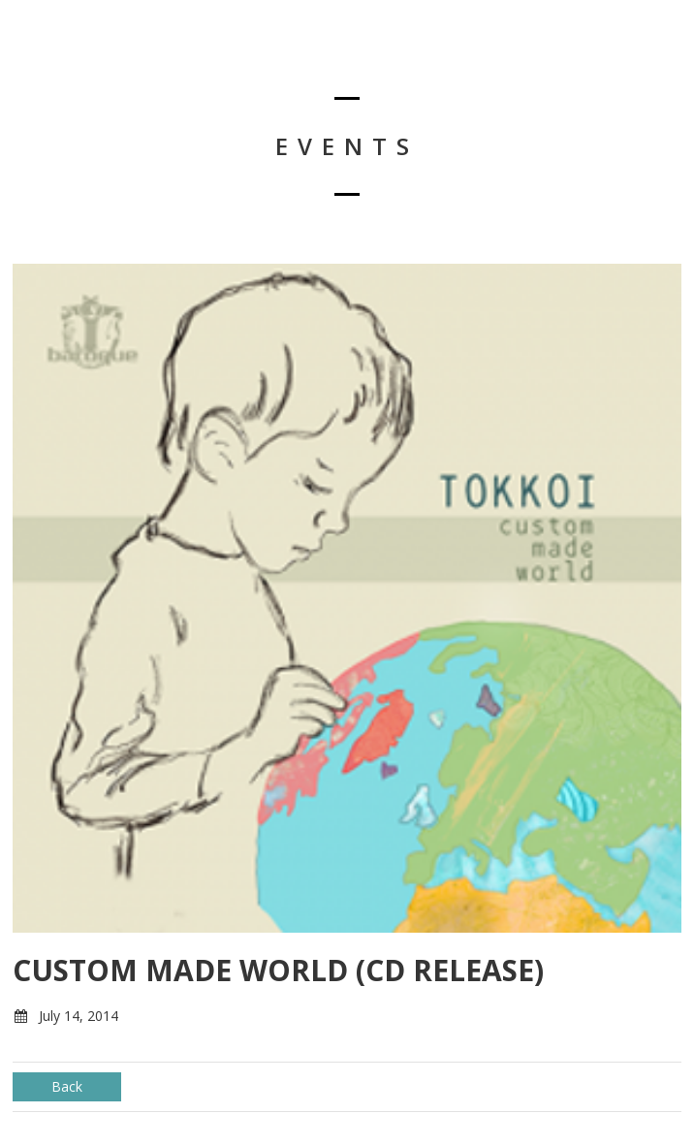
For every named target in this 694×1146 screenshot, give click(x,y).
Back (66, 1086)
